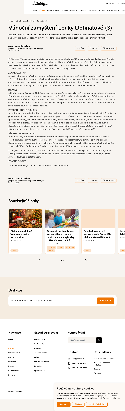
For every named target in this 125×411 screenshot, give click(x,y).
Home (10, 339)
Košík (107, 3)
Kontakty (101, 10)
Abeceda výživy (40, 353)
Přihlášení (98, 3)
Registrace (86, 3)
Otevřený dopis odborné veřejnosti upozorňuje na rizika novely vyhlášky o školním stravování (60, 236)
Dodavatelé (68, 10)
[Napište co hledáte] (85, 340)
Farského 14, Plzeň (77, 367)
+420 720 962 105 (77, 363)
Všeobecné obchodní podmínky (102, 364)
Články (18, 10)
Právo (36, 357)
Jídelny (60, 247)
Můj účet (111, 10)
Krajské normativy (41, 362)
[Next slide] (86, 260)
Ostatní (14, 251)
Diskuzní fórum (29, 10)
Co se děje (51, 247)
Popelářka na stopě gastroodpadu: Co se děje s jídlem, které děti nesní (97, 234)
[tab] (61, 260)
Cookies (97, 369)
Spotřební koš (39, 371)
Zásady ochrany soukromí (104, 359)
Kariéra (59, 10)
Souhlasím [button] (64, 404)
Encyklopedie (39, 339)
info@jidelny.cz (76, 358)
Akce (11, 10)
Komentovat (109, 48)
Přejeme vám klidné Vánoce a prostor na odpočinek (21, 234)
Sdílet (80, 48)
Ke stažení (38, 366)
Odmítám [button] (78, 404)
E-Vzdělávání (89, 10)
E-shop (78, 10)
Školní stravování (45, 10)
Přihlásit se (105, 300)
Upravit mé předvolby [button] (97, 404)
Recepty (37, 348)
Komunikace (70, 247)
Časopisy (97, 373)
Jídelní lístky (39, 344)
